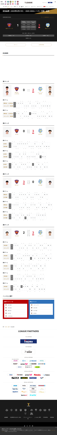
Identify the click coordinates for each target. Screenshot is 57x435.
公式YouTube (41, 44)
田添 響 (40, 93)
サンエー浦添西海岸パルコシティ (47, 17)
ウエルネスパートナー (40, 6)
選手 (19, 6)
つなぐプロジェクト (33, 6)
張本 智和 (40, 134)
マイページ (44, 2)
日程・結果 (9, 6)
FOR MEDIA (45, 417)
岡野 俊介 (17, 92)
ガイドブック (45, 6)
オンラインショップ (27, 6)
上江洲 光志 (16, 93)
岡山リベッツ (47, 28)
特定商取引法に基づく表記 (15, 417)
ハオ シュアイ (40, 92)
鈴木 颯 (16, 134)
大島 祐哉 (17, 235)
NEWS (6, 6)
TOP (3, 6)
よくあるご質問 (38, 417)
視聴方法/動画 (22, 6)
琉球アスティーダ (9, 28)
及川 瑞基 (40, 185)
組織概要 (6, 417)
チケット (12, 6)
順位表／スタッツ (16, 6)
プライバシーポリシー (27, 417)
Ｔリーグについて (51, 6)
